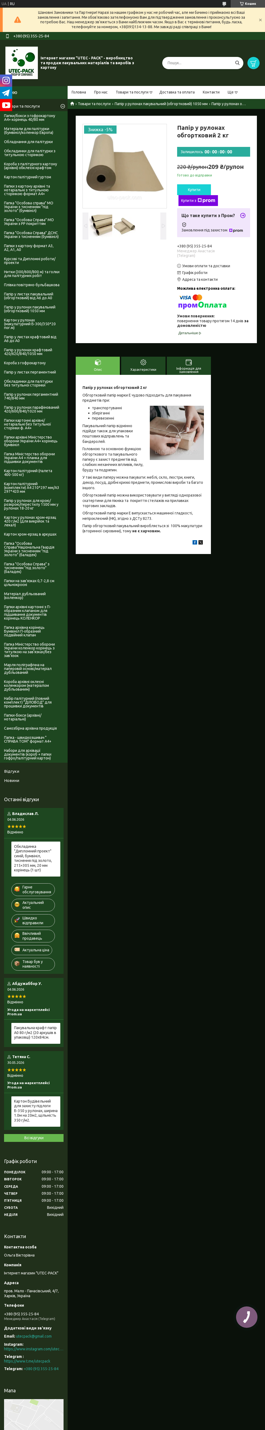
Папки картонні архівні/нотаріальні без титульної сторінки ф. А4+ (27, 424)
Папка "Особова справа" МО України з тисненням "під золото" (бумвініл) (28, 207)
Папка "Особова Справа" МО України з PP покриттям (29, 222)
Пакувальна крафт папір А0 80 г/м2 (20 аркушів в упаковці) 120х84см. (35, 1032)
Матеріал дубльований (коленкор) (25, 596)
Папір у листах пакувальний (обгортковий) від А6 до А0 (28, 296)
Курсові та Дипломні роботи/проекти (29, 261)
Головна (79, 92)
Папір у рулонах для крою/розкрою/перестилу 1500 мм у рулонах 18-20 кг (31, 504)
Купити (194, 190)
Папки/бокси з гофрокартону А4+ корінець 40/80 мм (29, 118)
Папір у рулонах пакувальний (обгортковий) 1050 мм (161, 104)
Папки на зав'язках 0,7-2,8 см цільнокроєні (29, 583)
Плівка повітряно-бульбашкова (31, 285)
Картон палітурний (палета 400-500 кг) (28, 473)
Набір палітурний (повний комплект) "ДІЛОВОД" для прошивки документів (28, 702)
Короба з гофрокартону (25, 363)
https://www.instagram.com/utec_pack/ (34, 1349)
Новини (11, 780)
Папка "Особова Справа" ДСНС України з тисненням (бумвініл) (31, 235)
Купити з (198, 200)
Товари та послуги (132, 92)
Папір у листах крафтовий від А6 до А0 (30, 339)
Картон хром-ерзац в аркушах (30, 534)
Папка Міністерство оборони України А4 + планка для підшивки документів (29, 458)
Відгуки (11, 771)
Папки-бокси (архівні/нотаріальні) (22, 717)
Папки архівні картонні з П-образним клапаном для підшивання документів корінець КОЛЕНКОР (27, 612)
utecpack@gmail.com (34, 1336)
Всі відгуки (34, 1138)
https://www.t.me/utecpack (27, 1361)
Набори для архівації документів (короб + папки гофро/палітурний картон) (27, 754)
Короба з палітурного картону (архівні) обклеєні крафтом (30, 166)
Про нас (101, 92)
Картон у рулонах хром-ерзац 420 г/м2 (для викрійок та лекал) (30, 521)
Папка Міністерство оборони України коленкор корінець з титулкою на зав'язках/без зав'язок (29, 650)
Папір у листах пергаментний (30, 372)
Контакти (211, 92)
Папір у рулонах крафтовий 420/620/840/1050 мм (28, 352)
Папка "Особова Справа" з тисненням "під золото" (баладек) (26, 568)
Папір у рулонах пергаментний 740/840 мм (31, 396)
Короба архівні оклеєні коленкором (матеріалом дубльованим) (26, 685)
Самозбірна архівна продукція (30, 728)
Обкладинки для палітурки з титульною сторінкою (29, 153)
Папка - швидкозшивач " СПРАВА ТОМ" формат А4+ (27, 739)
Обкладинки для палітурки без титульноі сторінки (28, 383)
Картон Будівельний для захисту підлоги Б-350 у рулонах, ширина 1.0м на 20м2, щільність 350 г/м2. (36, 1110)
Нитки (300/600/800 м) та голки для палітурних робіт (31, 274)
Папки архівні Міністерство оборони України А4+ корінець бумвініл (31, 441)
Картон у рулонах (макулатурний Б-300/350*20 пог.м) (30, 324)
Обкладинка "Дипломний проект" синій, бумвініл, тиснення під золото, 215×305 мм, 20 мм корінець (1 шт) (33, 858)
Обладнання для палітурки (28, 142)
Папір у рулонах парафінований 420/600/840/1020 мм (31, 409)
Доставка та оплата (177, 92)
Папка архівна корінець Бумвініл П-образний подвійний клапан (24, 631)
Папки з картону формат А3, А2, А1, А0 (29, 248)
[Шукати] (237, 63)
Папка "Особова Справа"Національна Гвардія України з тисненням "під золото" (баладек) (29, 549)
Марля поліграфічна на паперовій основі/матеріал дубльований (28, 669)
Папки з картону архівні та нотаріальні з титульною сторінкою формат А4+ (27, 190)
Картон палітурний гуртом (27, 177)
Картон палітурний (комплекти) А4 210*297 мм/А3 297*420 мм (31, 488)
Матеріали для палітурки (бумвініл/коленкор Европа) (28, 131)
